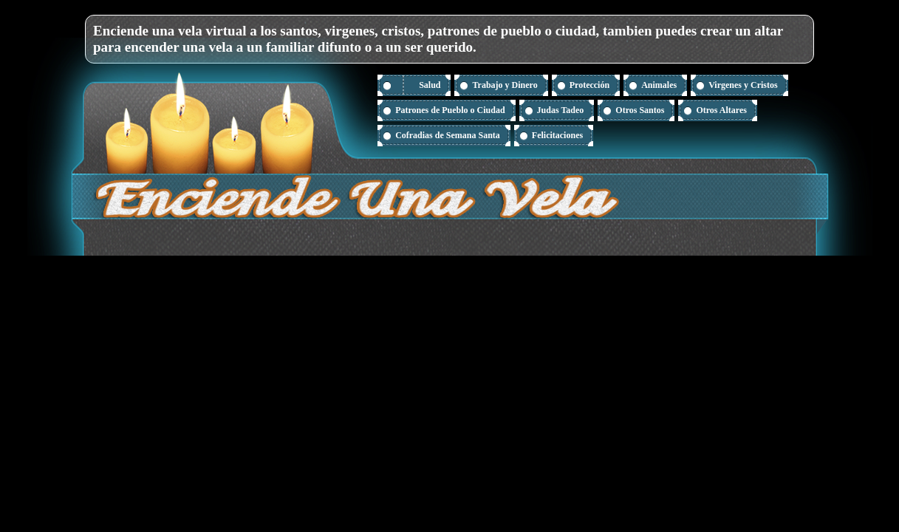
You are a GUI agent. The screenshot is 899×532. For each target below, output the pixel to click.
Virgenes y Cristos (743, 85)
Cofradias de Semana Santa (447, 135)
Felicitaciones (557, 135)
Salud (429, 85)
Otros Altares (721, 110)
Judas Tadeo (560, 110)
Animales (659, 85)
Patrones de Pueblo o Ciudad (450, 110)
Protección (589, 85)
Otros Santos (639, 110)
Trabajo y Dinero (504, 85)
